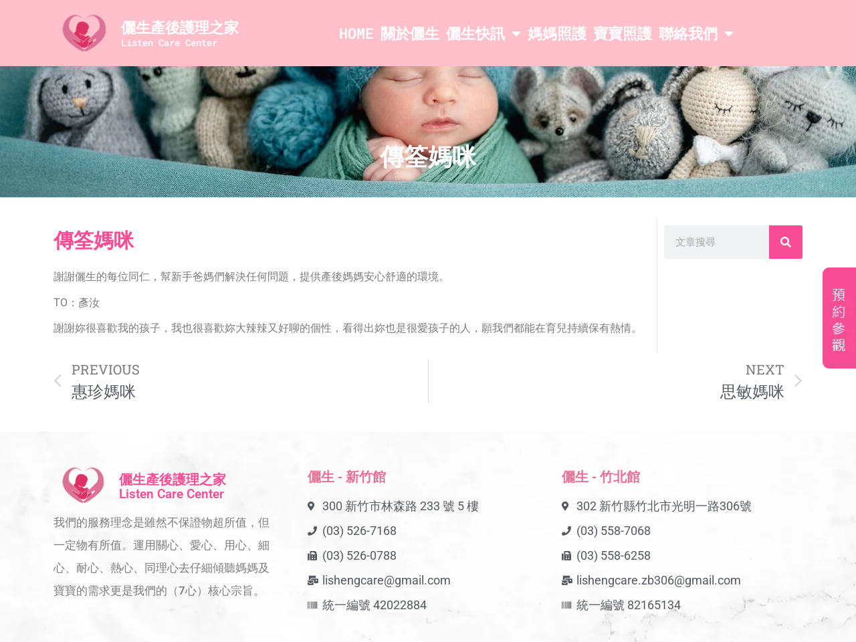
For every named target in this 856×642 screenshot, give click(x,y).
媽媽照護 (557, 33)
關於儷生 (410, 33)
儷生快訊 (483, 33)
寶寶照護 (622, 33)
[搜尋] (785, 242)
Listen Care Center (169, 42)
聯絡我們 (696, 33)
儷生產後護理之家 (180, 27)
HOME (356, 33)
